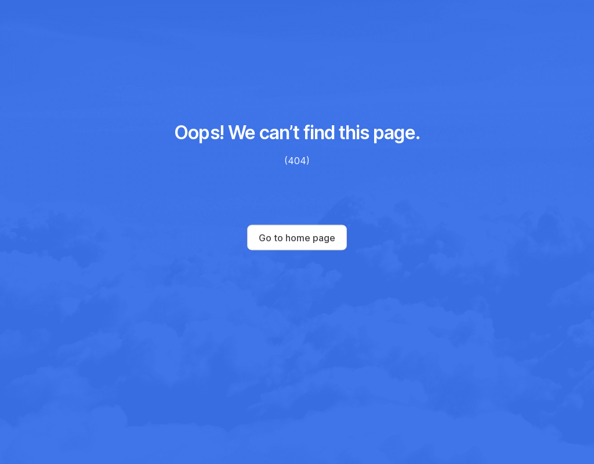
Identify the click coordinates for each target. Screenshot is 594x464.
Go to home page (297, 238)
